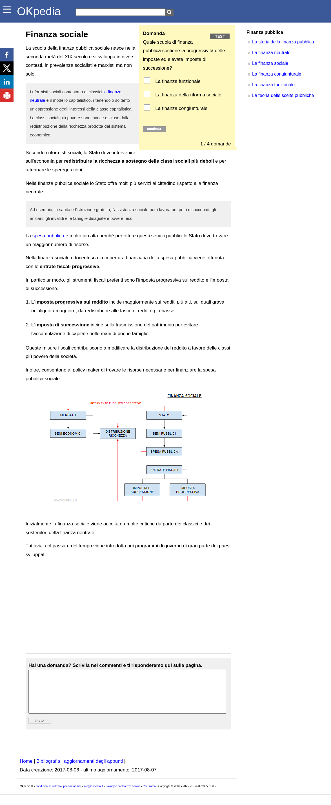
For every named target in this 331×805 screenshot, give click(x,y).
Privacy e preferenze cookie (122, 794)
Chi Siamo (149, 794)
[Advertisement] (128, 606)
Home (26, 769)
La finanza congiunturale (181, 108)
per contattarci (72, 794)
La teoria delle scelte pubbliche (283, 95)
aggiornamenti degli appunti (93, 769)
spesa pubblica (48, 235)
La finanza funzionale (177, 81)
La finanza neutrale (271, 52)
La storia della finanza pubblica (283, 41)
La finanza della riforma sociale (187, 95)
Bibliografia (48, 769)
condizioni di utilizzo (48, 794)
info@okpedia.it (93, 794)
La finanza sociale (270, 63)
